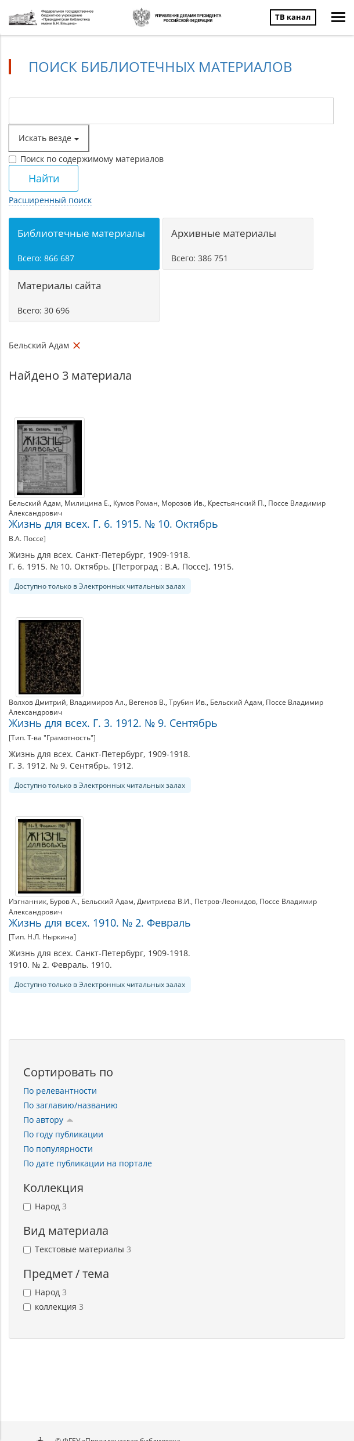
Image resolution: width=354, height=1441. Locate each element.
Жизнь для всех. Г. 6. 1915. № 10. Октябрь (113, 524)
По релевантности (60, 1090)
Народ (45, 1206)
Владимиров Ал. (97, 702)
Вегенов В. (147, 702)
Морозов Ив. (182, 503)
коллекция (53, 1306)
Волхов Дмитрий (37, 702)
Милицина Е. (87, 503)
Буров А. (64, 901)
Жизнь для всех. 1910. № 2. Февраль (100, 923)
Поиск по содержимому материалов (86, 158)
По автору (48, 1119)
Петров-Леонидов (225, 901)
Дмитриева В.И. (164, 901)
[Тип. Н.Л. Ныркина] (42, 937)
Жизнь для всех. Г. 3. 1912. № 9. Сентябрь (113, 723)
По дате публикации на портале (87, 1163)
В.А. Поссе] (27, 538)
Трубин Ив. (188, 702)
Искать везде (49, 137)
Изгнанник (27, 901)
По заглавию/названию (70, 1105)
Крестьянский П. (236, 503)
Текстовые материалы (77, 1249)
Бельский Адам (35, 503)
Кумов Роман (135, 503)
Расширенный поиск (50, 200)
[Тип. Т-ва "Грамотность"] (52, 738)
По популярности (58, 1148)
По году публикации (63, 1134)
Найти (43, 178)
